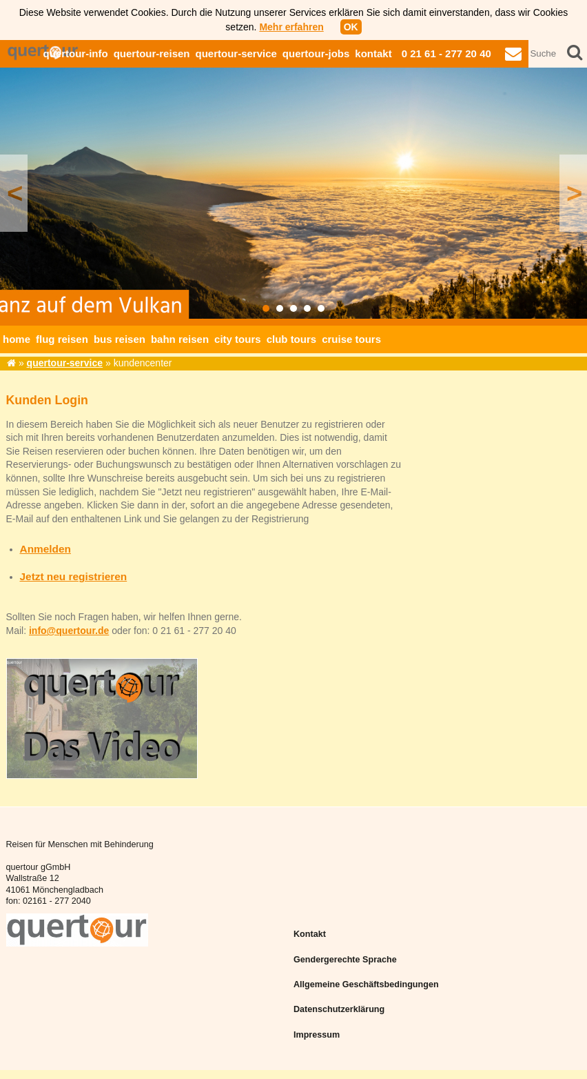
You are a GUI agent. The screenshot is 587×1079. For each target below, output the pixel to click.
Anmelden (45, 549)
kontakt (373, 53)
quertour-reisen (152, 53)
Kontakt (310, 934)
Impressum (317, 1035)
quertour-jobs (316, 53)
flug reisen (62, 339)
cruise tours (351, 339)
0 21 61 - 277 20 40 (446, 53)
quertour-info (75, 53)
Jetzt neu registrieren (73, 576)
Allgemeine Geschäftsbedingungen (366, 984)
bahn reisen (180, 339)
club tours (292, 339)
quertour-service (235, 53)
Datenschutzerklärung (339, 1009)
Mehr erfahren (291, 26)
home (16, 339)
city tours (237, 339)
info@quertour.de (69, 630)
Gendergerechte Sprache (345, 959)
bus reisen (119, 339)
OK (351, 26)
